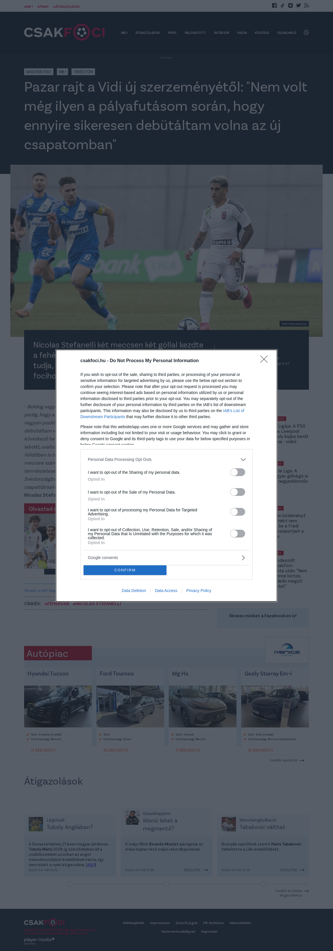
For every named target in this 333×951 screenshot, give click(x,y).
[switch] (237, 472)
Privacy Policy (198, 590)
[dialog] (166, 475)
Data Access (166, 590)
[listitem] (166, 460)
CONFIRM (125, 570)
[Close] (265, 361)
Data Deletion (134, 590)
